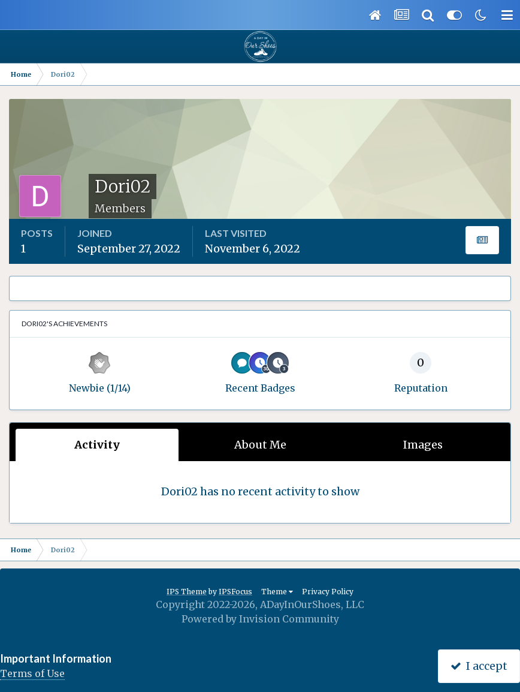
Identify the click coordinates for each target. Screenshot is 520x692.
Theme (277, 591)
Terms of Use (32, 673)
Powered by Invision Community (260, 619)
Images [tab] (423, 445)
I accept (479, 666)
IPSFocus (235, 591)
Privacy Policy (327, 591)
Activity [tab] (97, 445)
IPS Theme (187, 591)
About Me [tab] (260, 445)
